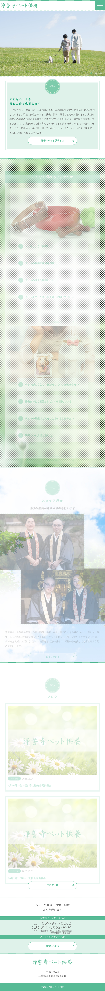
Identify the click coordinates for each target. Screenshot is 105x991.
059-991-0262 (56, 923)
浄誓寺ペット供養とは (52, 140)
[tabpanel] (52, 43)
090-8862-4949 (56, 927)
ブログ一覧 (52, 885)
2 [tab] (96, 73)
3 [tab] (101, 73)
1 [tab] (91, 73)
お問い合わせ (52, 946)
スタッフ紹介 (52, 660)
